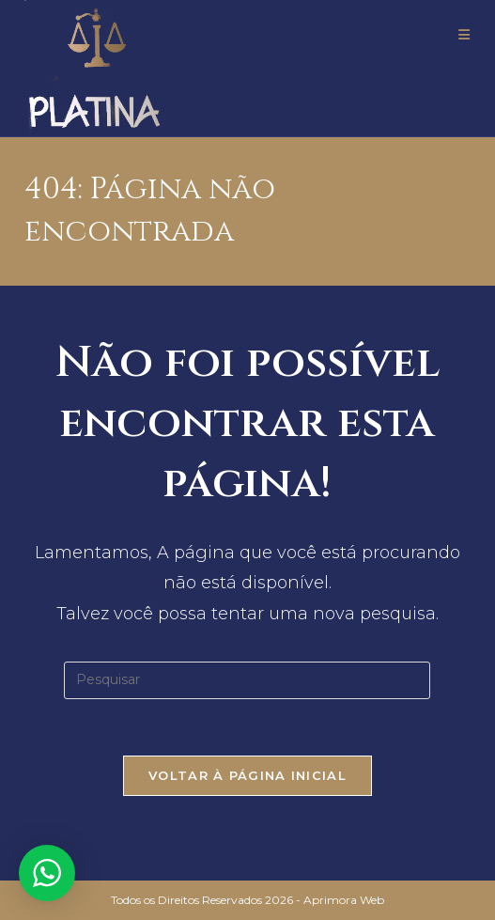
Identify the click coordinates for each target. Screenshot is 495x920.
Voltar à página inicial (247, 775)
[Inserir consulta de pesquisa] (247, 680)
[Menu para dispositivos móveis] (464, 34)
